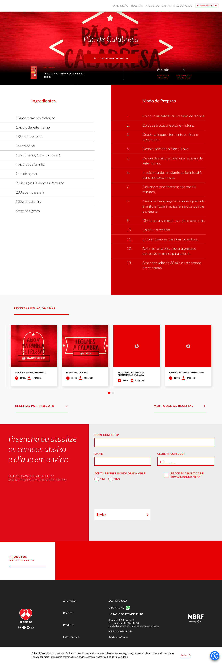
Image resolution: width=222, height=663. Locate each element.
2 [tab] (113, 393)
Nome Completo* (106, 435)
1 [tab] (109, 393)
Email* (98, 453)
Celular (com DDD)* (171, 453)
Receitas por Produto (41, 406)
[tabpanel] (34, 355)
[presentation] (120, 496)
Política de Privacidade (187, 475)
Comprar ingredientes (111, 58)
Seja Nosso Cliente (118, 637)
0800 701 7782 (117, 607)
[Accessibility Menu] (214, 655)
